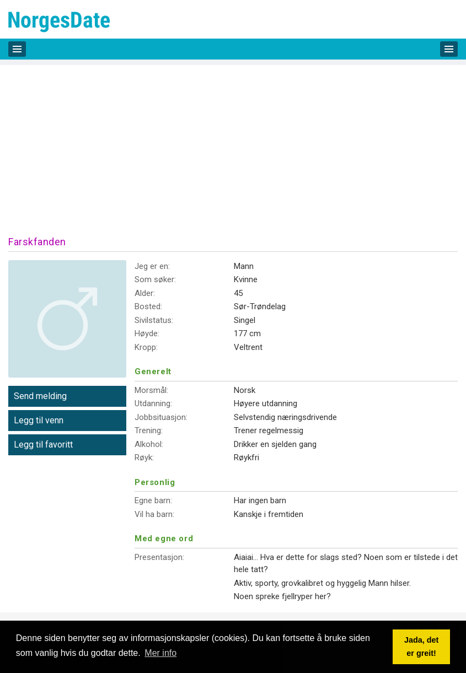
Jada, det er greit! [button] (421, 647)
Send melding (40, 396)
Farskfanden (37, 241)
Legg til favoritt (43, 444)
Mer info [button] (160, 653)
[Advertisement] (233, 142)
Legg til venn (38, 420)
